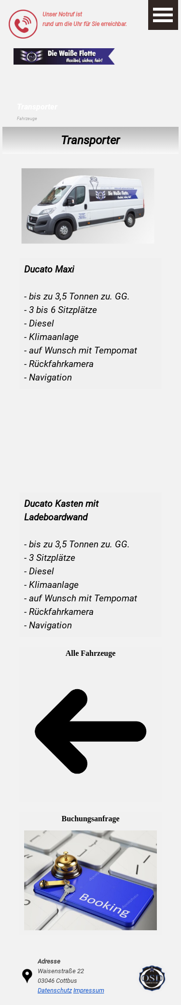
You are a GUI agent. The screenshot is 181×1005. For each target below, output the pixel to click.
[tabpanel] (93, 19)
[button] (23, 13)
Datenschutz (55, 990)
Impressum (88, 990)
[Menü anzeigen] (163, 15)
